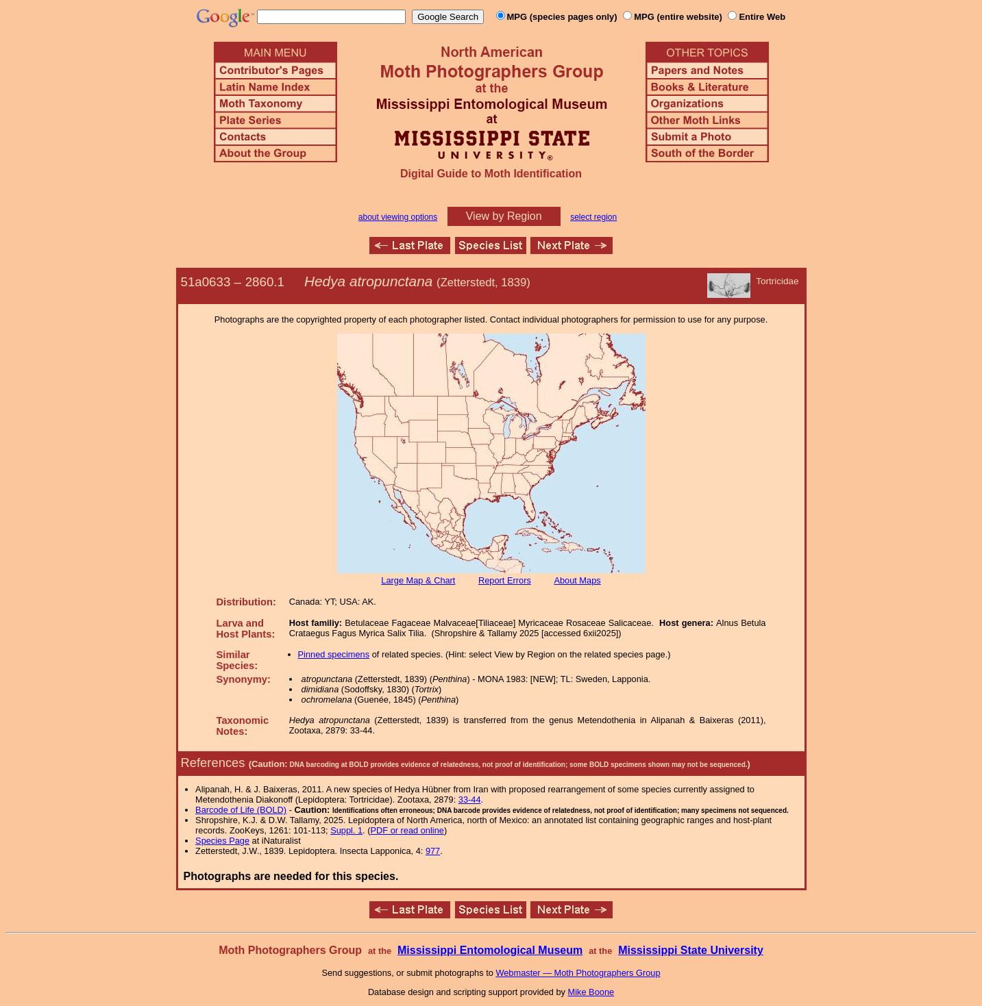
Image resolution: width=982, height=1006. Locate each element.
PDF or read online (406, 830)
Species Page (222, 840)
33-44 (469, 799)
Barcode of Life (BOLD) (240, 810)
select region (593, 217)
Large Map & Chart (418, 580)
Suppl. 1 (346, 830)
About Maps (577, 580)
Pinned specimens (334, 654)
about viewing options (397, 217)
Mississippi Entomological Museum (489, 950)
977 (433, 851)
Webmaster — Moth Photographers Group (577, 973)
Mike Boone (591, 992)
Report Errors (504, 580)
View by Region (504, 216)
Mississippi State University (690, 950)
